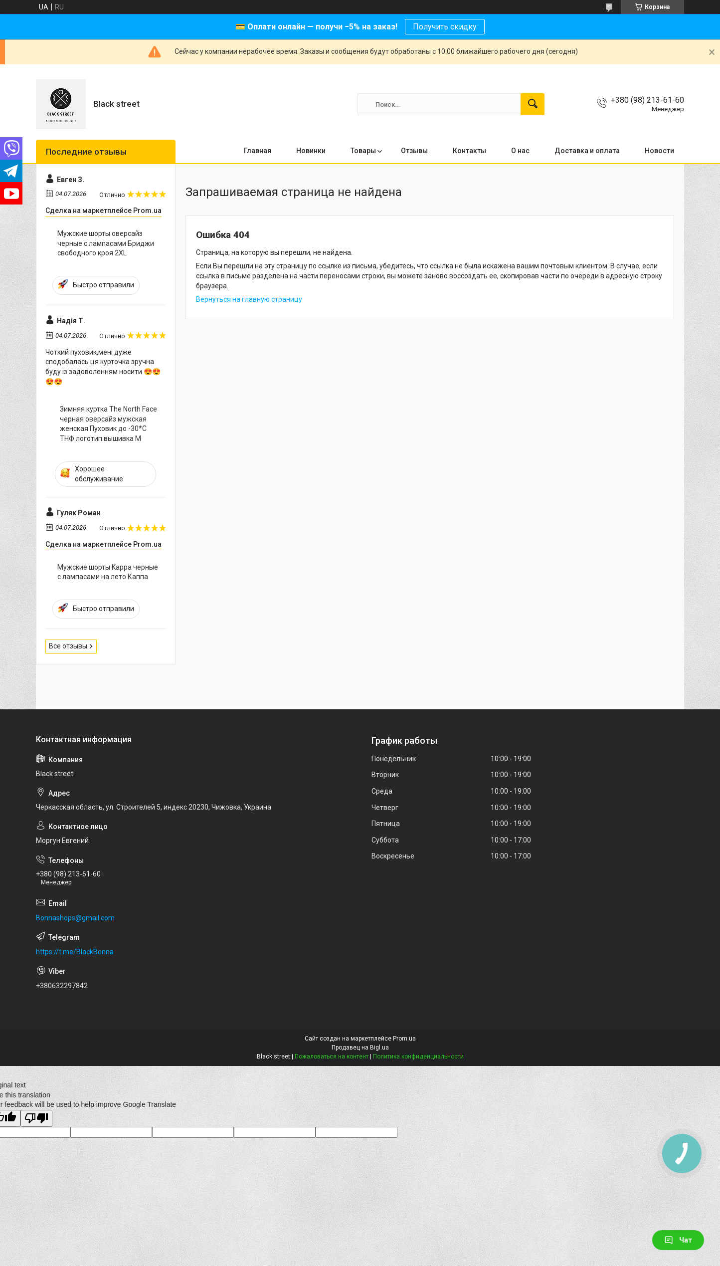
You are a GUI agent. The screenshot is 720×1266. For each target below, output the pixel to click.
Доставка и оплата (587, 151)
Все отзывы (68, 646)
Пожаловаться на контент (331, 1056)
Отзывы (414, 151)
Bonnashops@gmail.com (75, 918)
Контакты (469, 151)
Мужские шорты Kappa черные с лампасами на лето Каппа (107, 572)
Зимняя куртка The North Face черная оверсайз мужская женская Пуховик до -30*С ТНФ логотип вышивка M (108, 423)
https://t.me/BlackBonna (75, 952)
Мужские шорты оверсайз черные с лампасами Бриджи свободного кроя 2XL (105, 243)
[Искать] (532, 104)
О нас (520, 151)
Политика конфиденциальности (418, 1056)
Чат (678, 1240)
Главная (257, 151)
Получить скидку (445, 26)
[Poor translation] (36, 1118)
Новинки (311, 151)
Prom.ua (404, 1038)
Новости (659, 151)
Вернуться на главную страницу (249, 299)
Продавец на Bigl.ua (360, 1047)
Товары (363, 151)
